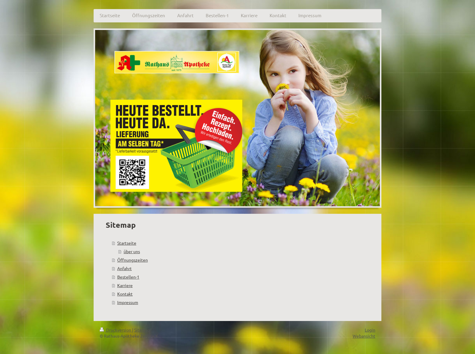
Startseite (126, 243)
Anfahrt (124, 268)
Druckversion (116, 329)
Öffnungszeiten (132, 260)
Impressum (127, 302)
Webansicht (364, 336)
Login (370, 329)
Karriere (125, 285)
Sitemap (142, 329)
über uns (132, 251)
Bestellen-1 (128, 277)
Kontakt (125, 293)
